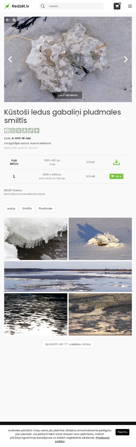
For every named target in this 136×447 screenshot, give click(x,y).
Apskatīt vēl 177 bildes (68, 344)
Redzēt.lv (20, 6)
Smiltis (27, 209)
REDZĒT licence (13, 190)
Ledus (11, 209)
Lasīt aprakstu (68, 95)
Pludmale (45, 209)
